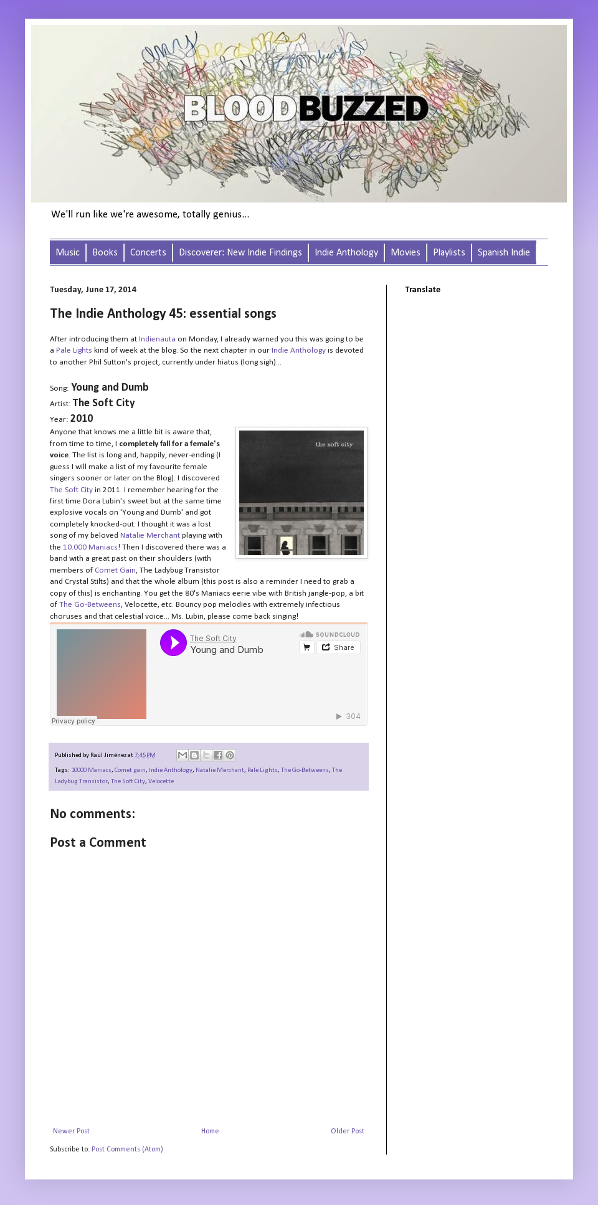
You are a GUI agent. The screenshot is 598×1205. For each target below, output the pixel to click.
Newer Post (71, 1131)
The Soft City (128, 781)
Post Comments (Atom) (127, 1149)
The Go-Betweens (305, 770)
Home (210, 1131)
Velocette (161, 781)
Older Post (347, 1131)
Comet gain (130, 770)
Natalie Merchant (220, 770)
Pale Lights (74, 350)
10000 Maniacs (91, 770)
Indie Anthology (170, 770)
